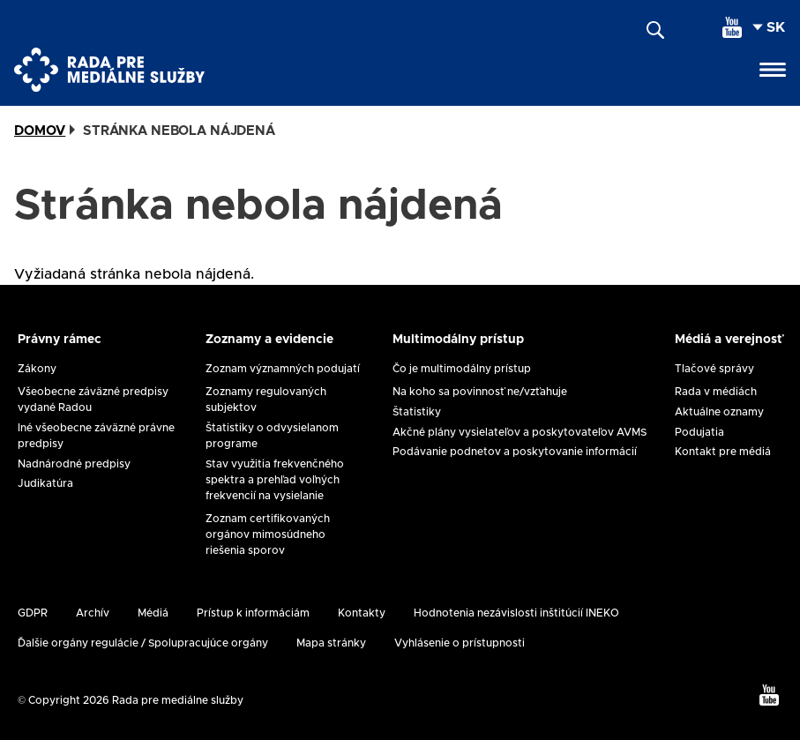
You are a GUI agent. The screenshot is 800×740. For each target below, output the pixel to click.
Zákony (37, 368)
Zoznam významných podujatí (283, 368)
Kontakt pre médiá (723, 451)
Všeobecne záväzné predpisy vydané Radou (93, 399)
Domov (39, 131)
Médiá (153, 613)
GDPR (33, 613)
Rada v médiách (716, 391)
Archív (92, 613)
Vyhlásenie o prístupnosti (459, 643)
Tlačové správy (714, 368)
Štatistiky (417, 412)
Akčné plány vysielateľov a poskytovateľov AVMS (520, 432)
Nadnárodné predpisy (74, 464)
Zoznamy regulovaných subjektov (266, 399)
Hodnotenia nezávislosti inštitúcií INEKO (516, 613)
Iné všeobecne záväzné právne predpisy (96, 435)
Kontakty (361, 613)
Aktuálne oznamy (719, 412)
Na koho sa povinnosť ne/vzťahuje (480, 391)
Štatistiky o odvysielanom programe (272, 435)
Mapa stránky (331, 643)
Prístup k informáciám (253, 613)
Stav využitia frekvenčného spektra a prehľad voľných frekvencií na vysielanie (275, 480)
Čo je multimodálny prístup (462, 368)
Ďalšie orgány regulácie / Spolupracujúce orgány (143, 643)
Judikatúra (45, 483)
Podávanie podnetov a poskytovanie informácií (515, 451)
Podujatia (699, 432)
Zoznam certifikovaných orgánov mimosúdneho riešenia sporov (268, 534)
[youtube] (732, 27)
